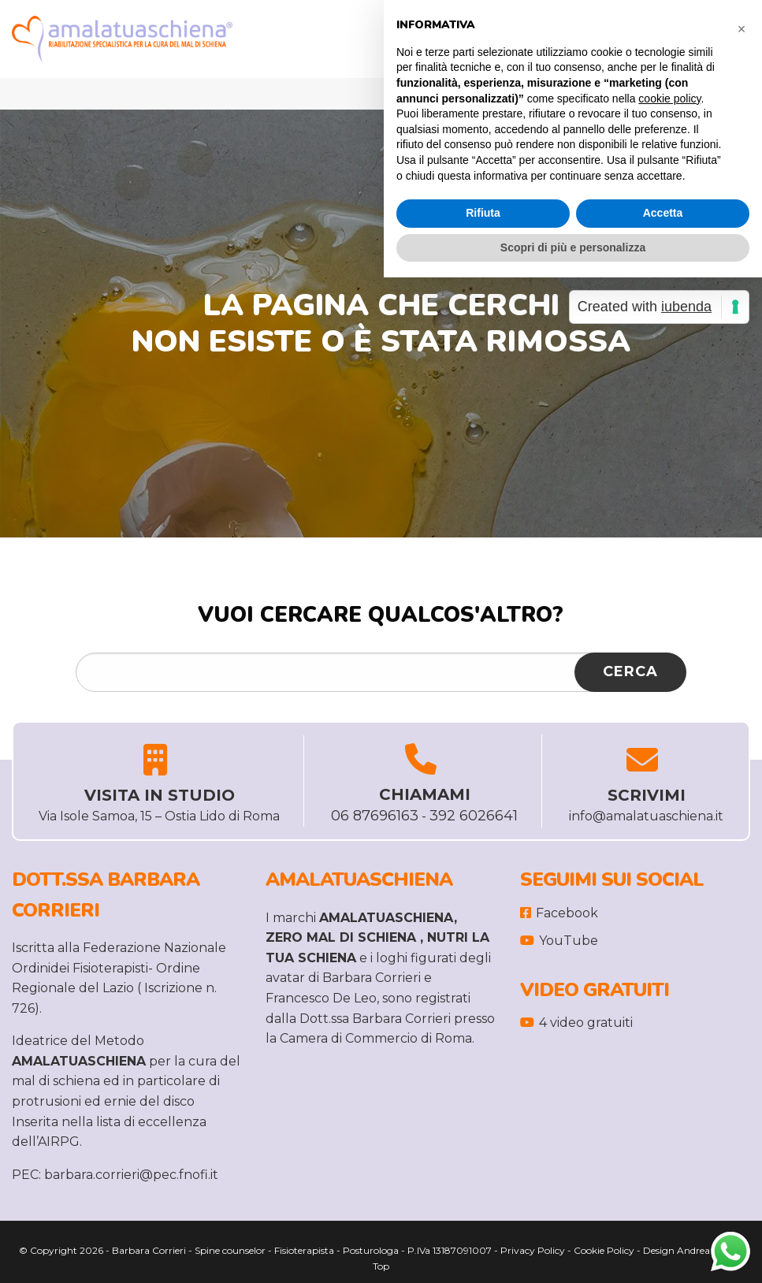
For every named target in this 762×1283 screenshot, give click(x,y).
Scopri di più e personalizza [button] (572, 247)
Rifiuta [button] (483, 212)
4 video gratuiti (576, 1022)
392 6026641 (473, 815)
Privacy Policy (532, 1250)
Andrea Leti (703, 1250)
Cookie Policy (604, 1250)
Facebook (559, 913)
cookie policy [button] (669, 98)
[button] (741, 25)
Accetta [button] (663, 212)
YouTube (559, 940)
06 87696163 (374, 815)
